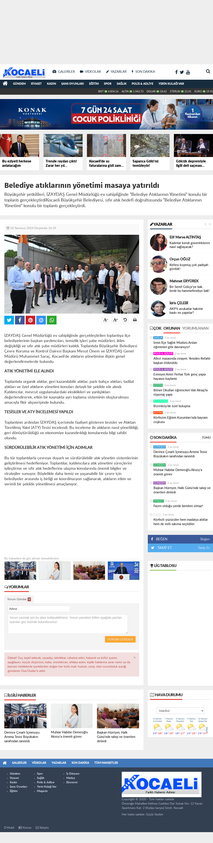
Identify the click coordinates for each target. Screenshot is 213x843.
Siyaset (36, 84)
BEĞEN (160, 539)
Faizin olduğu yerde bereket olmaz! (178, 506)
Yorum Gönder (19, 599)
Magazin (42, 791)
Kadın (51, 84)
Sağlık (121, 84)
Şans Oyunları (72, 84)
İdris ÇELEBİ (179, 303)
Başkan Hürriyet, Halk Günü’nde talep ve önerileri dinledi (182, 490)
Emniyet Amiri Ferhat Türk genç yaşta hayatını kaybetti (179, 376)
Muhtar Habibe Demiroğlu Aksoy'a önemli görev (177, 472)
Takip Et (204, 548)
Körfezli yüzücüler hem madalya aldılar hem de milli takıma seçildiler (180, 522)
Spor (107, 84)
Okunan (171, 329)
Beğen (205, 539)
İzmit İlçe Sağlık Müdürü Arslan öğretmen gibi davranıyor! (175, 345)
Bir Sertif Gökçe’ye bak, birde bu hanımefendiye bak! (190, 289)
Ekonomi (71, 782)
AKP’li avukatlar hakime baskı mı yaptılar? (186, 310)
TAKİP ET (164, 548)
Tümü (206, 437)
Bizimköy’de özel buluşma (171, 406)
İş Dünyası (161, 401)
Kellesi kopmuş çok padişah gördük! (189, 267)
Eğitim (94, 84)
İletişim (42, 827)
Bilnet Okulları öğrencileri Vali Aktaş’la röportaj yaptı (180, 392)
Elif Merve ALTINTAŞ (185, 237)
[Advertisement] (106, 30)
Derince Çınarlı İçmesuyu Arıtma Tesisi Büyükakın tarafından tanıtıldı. (180, 454)
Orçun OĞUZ (180, 259)
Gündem (19, 84)
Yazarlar (161, 224)
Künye (24, 827)
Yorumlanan (195, 329)
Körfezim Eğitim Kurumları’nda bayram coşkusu (180, 420)
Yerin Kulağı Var (171, 84)
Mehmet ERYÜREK (184, 281)
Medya (70, 778)
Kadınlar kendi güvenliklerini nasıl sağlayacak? (190, 245)
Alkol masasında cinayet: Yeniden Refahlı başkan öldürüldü (181, 361)
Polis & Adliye (142, 84)
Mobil (9, 827)
